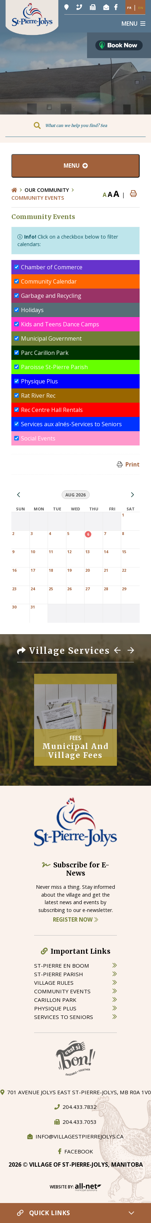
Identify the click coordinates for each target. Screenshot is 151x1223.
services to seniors (63, 1016)
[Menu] (133, 23)
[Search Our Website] (75, 125)
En (141, 7)
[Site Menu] (75, 166)
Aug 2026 (75, 495)
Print (132, 464)
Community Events (37, 197)
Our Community (47, 190)
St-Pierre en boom (61, 965)
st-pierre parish (58, 974)
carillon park (55, 999)
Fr (129, 7)
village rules (54, 982)
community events (62, 991)
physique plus (55, 1008)
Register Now (75, 919)
